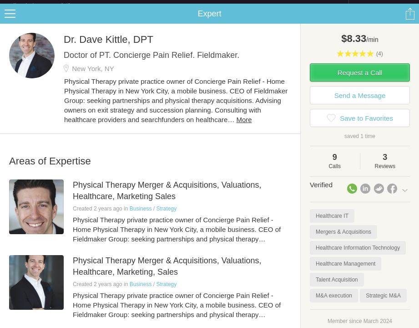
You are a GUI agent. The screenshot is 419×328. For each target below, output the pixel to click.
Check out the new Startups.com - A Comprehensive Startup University (249, 6)
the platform (51, 5)
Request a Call (360, 80)
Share (410, 21)
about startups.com (381, 6)
